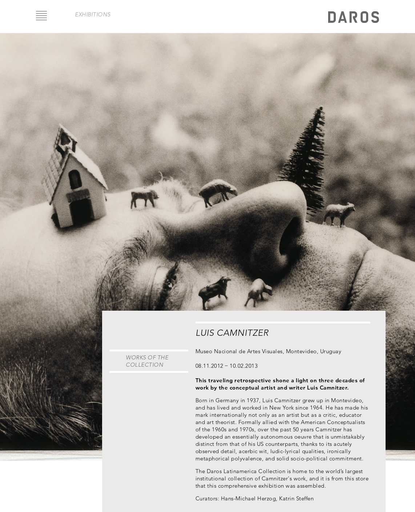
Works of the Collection (147, 361)
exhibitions (92, 14)
